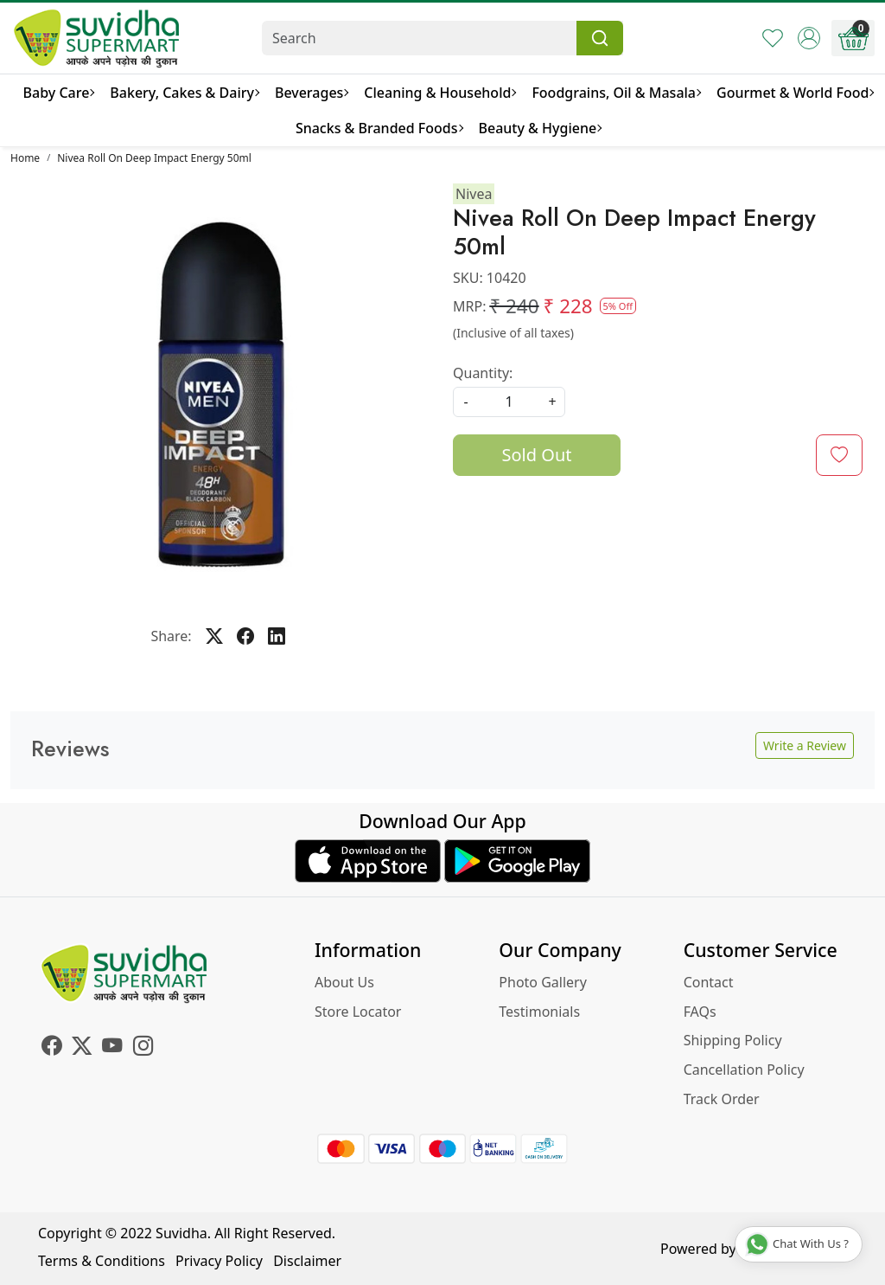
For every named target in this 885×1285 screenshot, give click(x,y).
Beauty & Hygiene (540, 128)
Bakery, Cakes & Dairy (184, 92)
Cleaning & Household (439, 92)
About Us (344, 982)
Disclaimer (307, 1260)
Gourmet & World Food (794, 92)
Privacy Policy (219, 1260)
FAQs (700, 1011)
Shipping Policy (733, 1040)
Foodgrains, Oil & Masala (616, 92)
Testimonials (539, 1011)
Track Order (722, 1098)
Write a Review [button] (804, 745)
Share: (170, 636)
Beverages (311, 92)
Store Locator (358, 1011)
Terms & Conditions (101, 1260)
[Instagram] (143, 1048)
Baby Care (58, 92)
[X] (81, 1048)
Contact (709, 982)
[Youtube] (112, 1048)
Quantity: (483, 372)
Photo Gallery (543, 982)
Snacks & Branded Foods (379, 128)
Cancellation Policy (744, 1069)
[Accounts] (809, 38)
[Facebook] (51, 1048)
